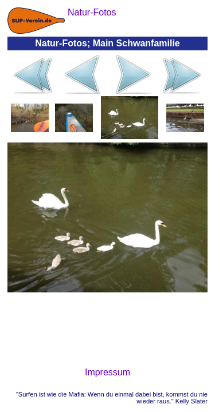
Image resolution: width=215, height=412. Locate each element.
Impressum (107, 372)
